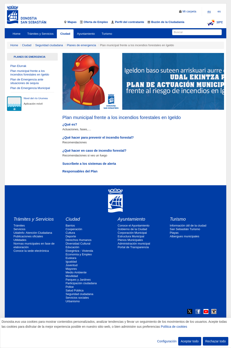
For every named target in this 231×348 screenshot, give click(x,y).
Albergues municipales (184, 236)
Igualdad (71, 261)
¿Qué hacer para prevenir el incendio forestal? (98, 137)
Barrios (70, 225)
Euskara (71, 258)
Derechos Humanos (79, 240)
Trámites (19, 225)
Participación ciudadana (81, 283)
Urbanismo (73, 301)
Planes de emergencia (81, 45)
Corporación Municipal (132, 232)
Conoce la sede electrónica (31, 250)
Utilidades (20, 240)
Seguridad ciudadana (49, 45)
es (219, 11)
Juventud (72, 265)
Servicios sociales (77, 297)
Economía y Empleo (79, 254)
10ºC (214, 22)
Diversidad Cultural (78, 243)
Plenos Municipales (130, 240)
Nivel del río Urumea (36, 98)
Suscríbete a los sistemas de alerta (89, 163)
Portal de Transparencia (133, 247)
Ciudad (65, 33)
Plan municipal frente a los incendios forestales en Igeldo (29, 72)
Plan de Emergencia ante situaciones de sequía (26, 81)
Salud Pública (75, 290)
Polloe (70, 286)
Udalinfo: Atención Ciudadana (33, 232)
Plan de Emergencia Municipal (30, 88)
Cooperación (74, 229)
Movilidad (72, 276)
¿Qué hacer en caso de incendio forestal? (94, 150)
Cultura (70, 232)
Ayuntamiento (86, 33)
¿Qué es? (69, 124)
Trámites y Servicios (40, 33)
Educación (72, 247)
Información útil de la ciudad (188, 225)
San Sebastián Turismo (185, 229)
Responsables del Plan (80, 171)
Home (17, 33)
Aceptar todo (190, 341)
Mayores (71, 268)
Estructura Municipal (131, 236)
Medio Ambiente (76, 272)
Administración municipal (134, 243)
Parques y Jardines (78, 279)
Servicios (19, 229)
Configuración (166, 341)
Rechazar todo (215, 341)
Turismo (107, 33)
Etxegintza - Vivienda (79, 250)
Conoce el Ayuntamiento (134, 225)
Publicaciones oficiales (28, 236)
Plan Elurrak (18, 66)
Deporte (71, 236)
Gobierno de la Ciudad (132, 229)
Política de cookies (174, 326)
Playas (174, 232)
